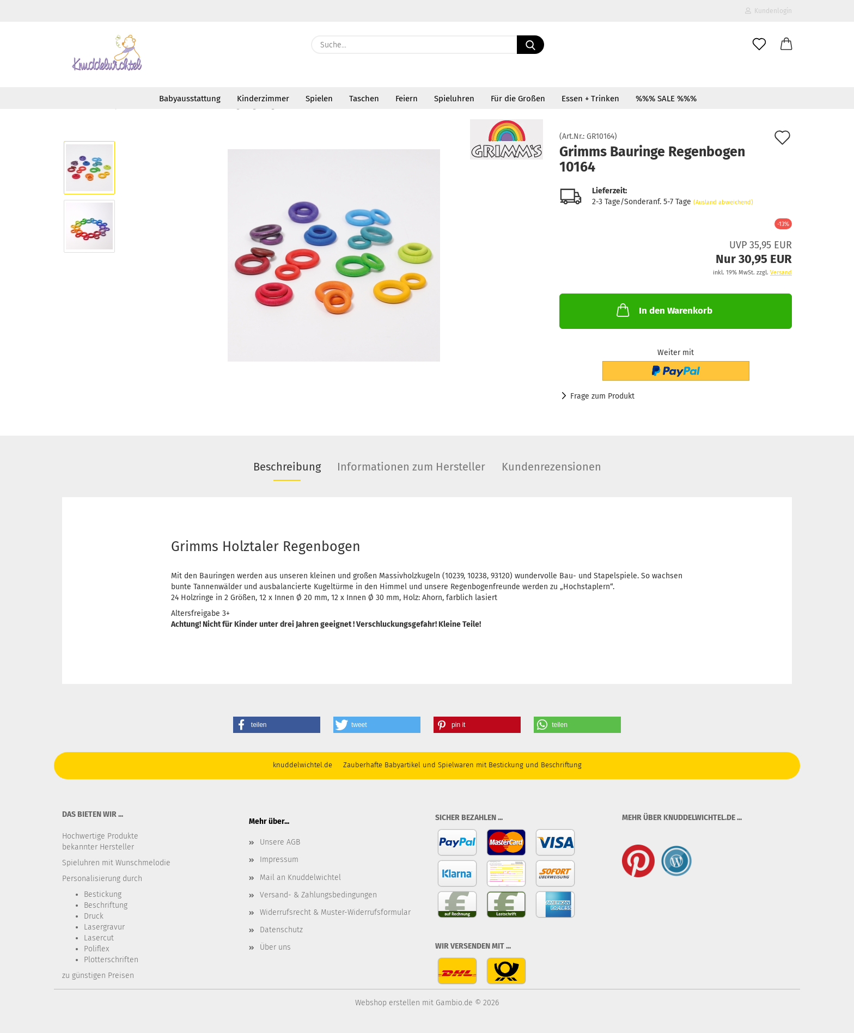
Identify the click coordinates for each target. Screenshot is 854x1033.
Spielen (319, 98)
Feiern (406, 98)
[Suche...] (530, 44)
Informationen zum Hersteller (411, 466)
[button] (786, 45)
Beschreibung (287, 466)
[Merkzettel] (759, 45)
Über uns (275, 947)
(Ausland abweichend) (723, 202)
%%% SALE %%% (666, 98)
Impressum (279, 859)
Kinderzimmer (263, 98)
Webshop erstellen (387, 1002)
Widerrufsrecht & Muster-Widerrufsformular (335, 912)
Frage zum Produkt (602, 396)
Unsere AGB (280, 842)
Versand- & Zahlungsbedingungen (318, 895)
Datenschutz (281, 929)
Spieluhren (454, 98)
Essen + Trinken (590, 98)
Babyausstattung (190, 98)
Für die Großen (518, 98)
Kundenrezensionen (551, 466)
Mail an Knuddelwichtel (300, 877)
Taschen (364, 98)
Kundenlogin (768, 11)
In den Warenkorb (663, 310)
